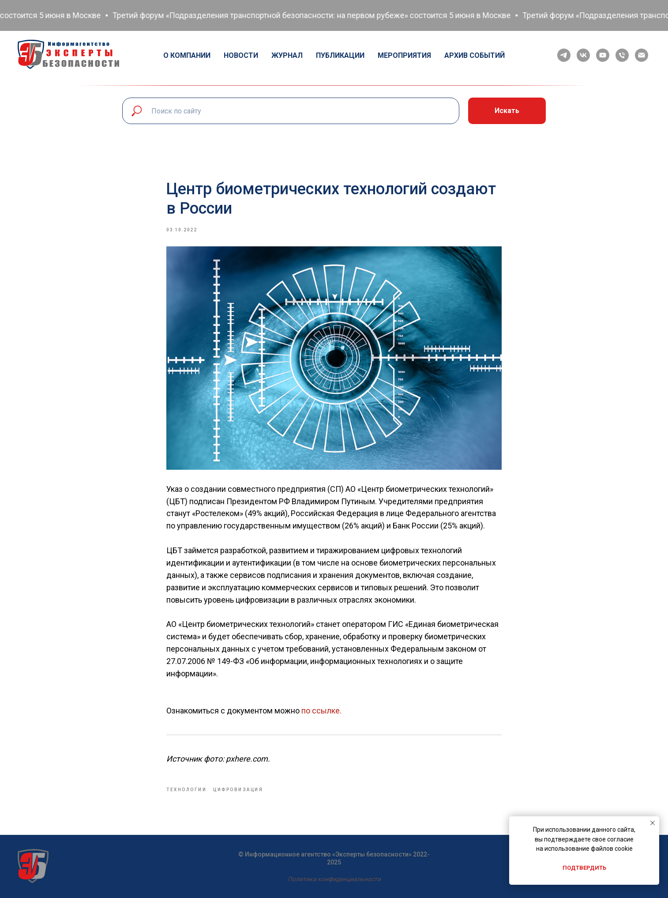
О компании (186, 55)
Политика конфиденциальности (334, 879)
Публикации (340, 55)
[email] (641, 55)
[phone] (622, 55)
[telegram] (563, 55)
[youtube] (602, 55)
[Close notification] (652, 823)
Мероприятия (404, 55)
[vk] (583, 55)
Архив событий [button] (474, 55)
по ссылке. (321, 710)
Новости (241, 55)
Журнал (287, 55)
